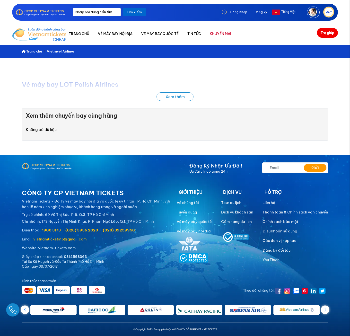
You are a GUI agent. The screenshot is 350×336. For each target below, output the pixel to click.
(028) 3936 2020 (81, 230)
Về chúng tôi (188, 202)
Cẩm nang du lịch (236, 221)
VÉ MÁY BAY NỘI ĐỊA (115, 34)
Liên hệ (268, 202)
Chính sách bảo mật (280, 221)
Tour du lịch (231, 202)
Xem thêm (175, 96)
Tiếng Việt (288, 12)
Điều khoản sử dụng (279, 231)
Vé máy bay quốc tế (194, 221)
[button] (325, 309)
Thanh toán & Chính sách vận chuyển (295, 212)
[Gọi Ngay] (24, 308)
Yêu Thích (271, 259)
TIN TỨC (194, 34)
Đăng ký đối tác (276, 250)
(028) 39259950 (119, 230)
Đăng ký (260, 12)
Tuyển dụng (187, 212)
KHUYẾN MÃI (220, 34)
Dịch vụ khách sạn (237, 212)
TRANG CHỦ (79, 34)
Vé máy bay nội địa (194, 231)
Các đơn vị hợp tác (279, 240)
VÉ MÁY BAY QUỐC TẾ (160, 34)
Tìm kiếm (134, 12)
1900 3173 (51, 230)
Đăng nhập (238, 12)
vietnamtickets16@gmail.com (60, 239)
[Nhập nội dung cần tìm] (97, 12)
